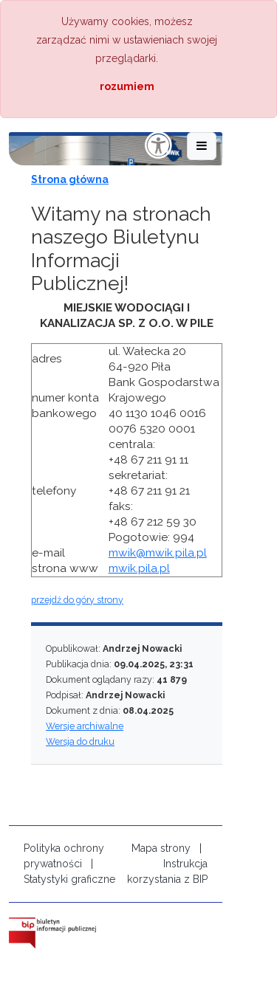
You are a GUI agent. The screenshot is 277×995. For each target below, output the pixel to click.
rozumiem (127, 86)
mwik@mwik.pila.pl (158, 553)
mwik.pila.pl (139, 568)
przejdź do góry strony (77, 599)
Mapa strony (161, 848)
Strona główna (70, 179)
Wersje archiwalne (84, 725)
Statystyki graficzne (69, 879)
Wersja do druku (80, 741)
